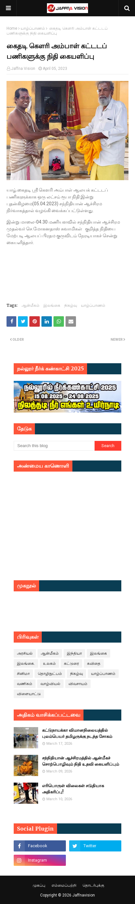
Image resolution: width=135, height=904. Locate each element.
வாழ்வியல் (50, 683)
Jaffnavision (83, 895)
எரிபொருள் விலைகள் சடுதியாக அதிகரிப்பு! (73, 789)
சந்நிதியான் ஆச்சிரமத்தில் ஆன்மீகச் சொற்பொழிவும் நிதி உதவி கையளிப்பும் (80, 761)
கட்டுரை (71, 663)
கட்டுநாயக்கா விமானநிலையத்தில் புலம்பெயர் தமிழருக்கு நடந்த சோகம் (77, 733)
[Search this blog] (54, 446)
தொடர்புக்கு (93, 885)
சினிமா (23, 673)
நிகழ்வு (70, 305)
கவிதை (93, 663)
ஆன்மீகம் (30, 305)
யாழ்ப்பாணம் (33, 28)
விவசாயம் (77, 683)
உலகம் (49, 663)
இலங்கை (51, 305)
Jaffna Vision (23, 68)
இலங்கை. (26, 663)
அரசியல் (25, 653)
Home (12, 28)
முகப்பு (39, 885)
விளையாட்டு (29, 694)
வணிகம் (24, 683)
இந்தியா (74, 653)
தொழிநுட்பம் (50, 673)
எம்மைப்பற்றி (64, 885)
